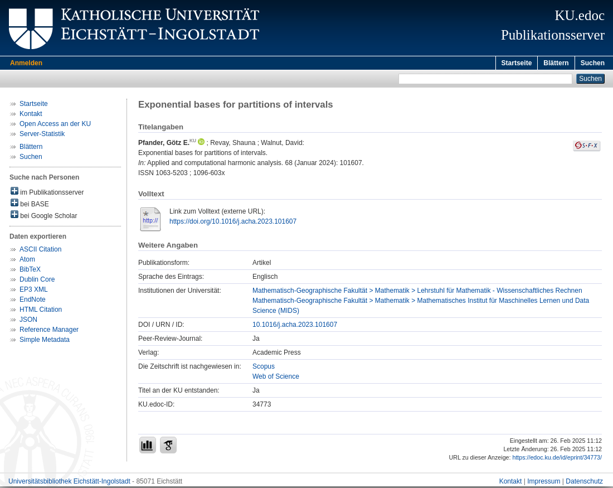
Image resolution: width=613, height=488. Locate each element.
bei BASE (30, 205)
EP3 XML (34, 291)
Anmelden (26, 63)
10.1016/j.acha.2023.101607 (294, 326)
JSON (28, 321)
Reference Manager (49, 331)
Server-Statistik (42, 135)
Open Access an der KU (55, 125)
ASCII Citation (40, 251)
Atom (27, 261)
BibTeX (30, 271)
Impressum (543, 483)
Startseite (517, 63)
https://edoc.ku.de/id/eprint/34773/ (557, 459)
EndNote (33, 301)
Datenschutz (584, 483)
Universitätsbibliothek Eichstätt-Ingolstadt (69, 483)
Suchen (593, 63)
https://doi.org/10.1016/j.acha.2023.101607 (232, 223)
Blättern (555, 63)
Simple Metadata (45, 341)
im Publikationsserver (47, 193)
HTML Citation (41, 311)
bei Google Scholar (44, 216)
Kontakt (31, 115)
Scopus (263, 368)
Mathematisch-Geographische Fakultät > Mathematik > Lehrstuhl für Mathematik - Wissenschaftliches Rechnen (417, 292)
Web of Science (275, 378)
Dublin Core (37, 281)
